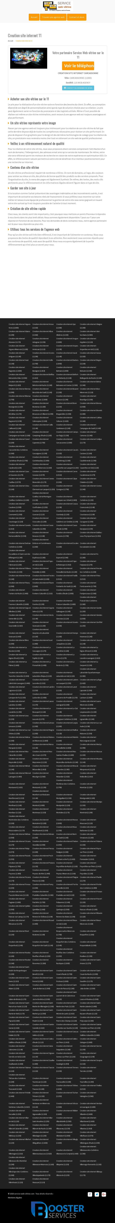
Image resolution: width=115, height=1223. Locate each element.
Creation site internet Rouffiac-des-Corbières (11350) (65, 952)
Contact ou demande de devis (78, 88)
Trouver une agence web (53, 17)
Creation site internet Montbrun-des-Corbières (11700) (65, 784)
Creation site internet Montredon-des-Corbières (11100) (19, 820)
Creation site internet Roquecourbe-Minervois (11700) (65, 931)
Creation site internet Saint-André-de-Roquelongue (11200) (19, 970)
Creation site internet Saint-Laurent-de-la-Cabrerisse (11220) (66, 995)
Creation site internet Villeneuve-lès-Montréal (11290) (17, 1161)
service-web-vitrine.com (24, 1193)
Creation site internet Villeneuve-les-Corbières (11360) (89, 1150)
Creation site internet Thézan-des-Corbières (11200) (17, 1078)
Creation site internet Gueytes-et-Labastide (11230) (40, 633)
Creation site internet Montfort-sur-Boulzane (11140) (41, 794)
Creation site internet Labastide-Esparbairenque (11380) (90, 672)
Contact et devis (76, 17)
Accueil (34, 17)
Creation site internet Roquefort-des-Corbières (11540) (66, 942)
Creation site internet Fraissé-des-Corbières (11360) (88, 600)
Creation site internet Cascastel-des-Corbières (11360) (18, 450)
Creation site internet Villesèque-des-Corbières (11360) (18, 1171)
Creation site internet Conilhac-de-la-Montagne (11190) (41, 496)
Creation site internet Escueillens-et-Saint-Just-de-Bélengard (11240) (19, 554)
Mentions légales (15, 1197)
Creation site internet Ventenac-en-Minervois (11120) (41, 1103)
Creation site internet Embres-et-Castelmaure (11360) (41, 543)
